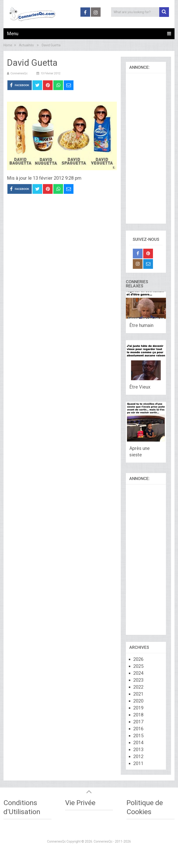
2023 (138, 680)
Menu (12, 33)
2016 (138, 728)
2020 (138, 701)
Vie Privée (80, 803)
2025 (138, 666)
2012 (138, 756)
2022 (138, 687)
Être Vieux (139, 387)
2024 (138, 673)
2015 (138, 735)
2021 (138, 694)
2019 (138, 708)
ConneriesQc (19, 73)
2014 (138, 742)
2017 (138, 722)
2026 (138, 659)
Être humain (141, 325)
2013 (138, 749)
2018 (138, 715)
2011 (138, 763)
